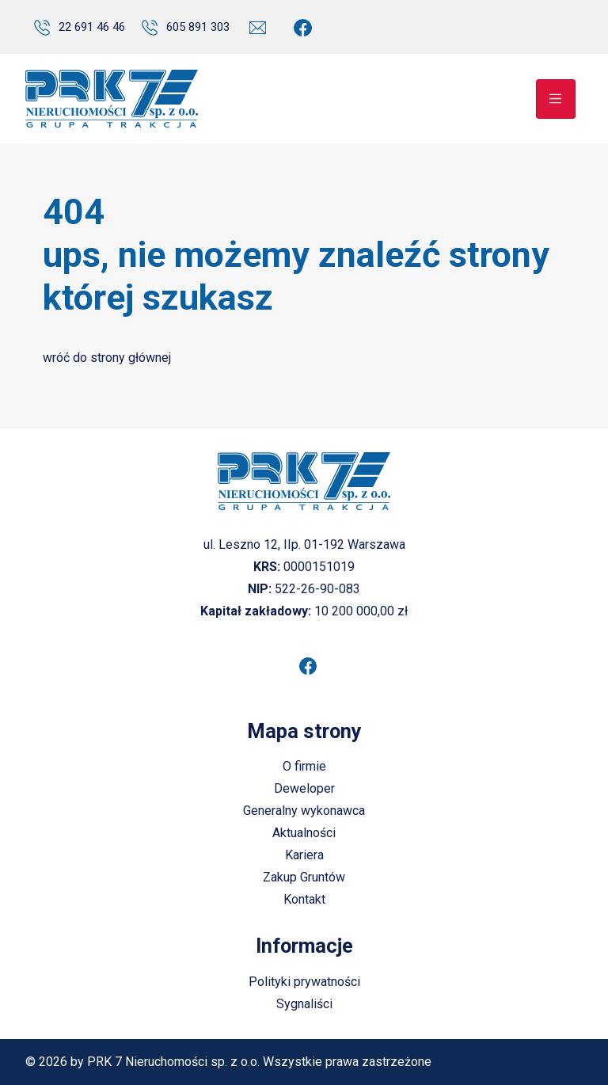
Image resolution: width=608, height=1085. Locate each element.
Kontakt (304, 899)
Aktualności (304, 832)
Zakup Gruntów (304, 877)
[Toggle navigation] (556, 99)
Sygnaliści (304, 1003)
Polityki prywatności (304, 981)
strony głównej (130, 357)
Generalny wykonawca (304, 810)
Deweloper (304, 788)
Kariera (304, 854)
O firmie (304, 766)
